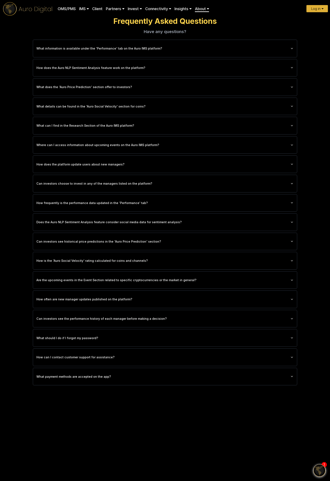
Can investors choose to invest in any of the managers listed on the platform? (165, 194)
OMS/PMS (67, 9)
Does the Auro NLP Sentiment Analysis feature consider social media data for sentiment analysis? (165, 235)
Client (97, 9)
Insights (183, 9)
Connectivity (158, 9)
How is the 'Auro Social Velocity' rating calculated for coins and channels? (165, 276)
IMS (84, 9)
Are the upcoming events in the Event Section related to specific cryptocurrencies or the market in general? (165, 297)
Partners (115, 9)
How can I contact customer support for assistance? (165, 380)
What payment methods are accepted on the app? (165, 400)
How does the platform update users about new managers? (165, 173)
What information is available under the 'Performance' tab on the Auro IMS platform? (165, 49)
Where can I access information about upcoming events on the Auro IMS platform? (165, 152)
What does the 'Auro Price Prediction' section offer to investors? (165, 90)
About (202, 9)
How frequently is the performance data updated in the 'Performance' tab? (165, 214)
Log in (317, 9)
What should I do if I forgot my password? (165, 359)
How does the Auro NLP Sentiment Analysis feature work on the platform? (165, 70)
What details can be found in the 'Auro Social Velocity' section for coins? (165, 111)
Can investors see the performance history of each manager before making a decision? (165, 338)
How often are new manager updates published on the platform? (165, 318)
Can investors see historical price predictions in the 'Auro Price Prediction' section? (165, 256)
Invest (135, 9)
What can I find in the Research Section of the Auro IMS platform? (165, 132)
